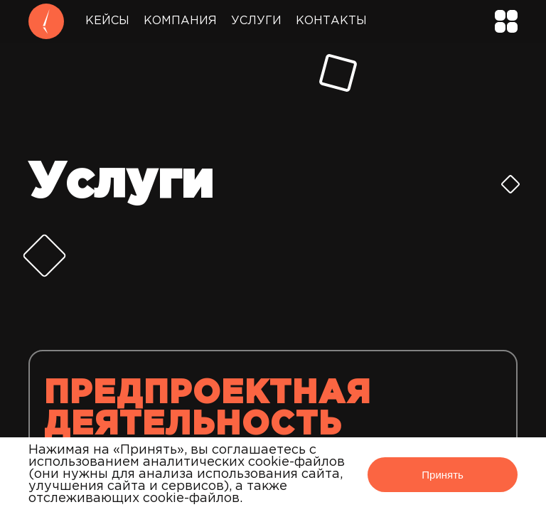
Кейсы (107, 21)
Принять (443, 475)
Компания (180, 21)
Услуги (256, 21)
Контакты (331, 21)
